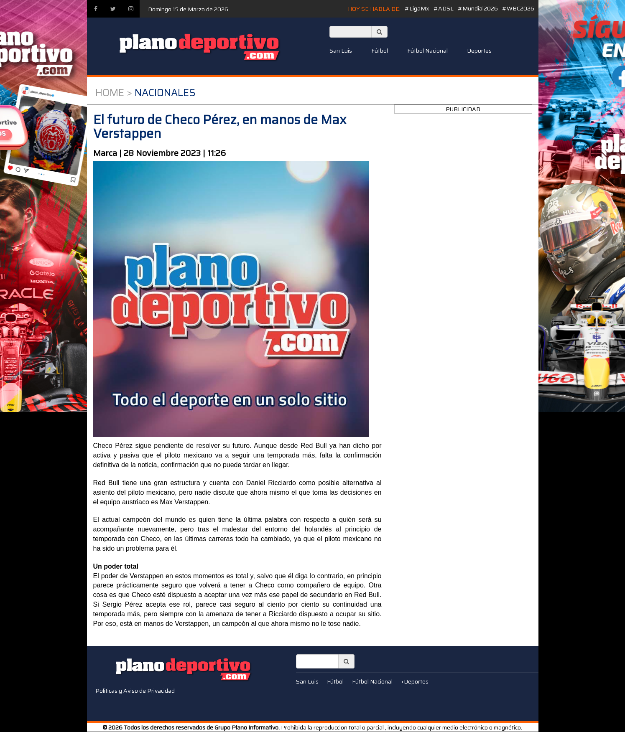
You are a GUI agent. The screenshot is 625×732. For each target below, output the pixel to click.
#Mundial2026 (478, 8)
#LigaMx (417, 8)
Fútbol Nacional (427, 50)
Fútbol (379, 50)
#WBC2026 (518, 8)
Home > (113, 93)
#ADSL (444, 8)
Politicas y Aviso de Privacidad (135, 690)
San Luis (340, 50)
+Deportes (415, 681)
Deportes (479, 50)
